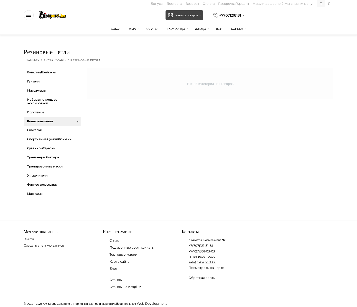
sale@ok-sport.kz (202, 262)
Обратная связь (202, 278)
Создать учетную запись (44, 245)
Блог (113, 269)
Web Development (152, 304)
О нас (114, 240)
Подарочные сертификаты (132, 247)
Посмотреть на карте (206, 268)
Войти (29, 239)
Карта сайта (120, 262)
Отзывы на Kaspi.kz (125, 287)
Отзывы (116, 280)
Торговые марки (123, 254)
